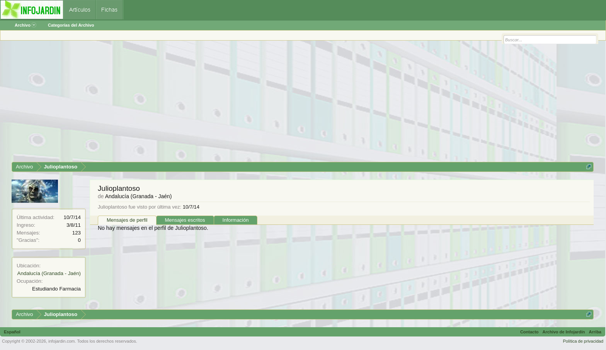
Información (236, 220)
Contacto (529, 332)
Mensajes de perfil (127, 220)
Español (12, 332)
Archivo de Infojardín (564, 332)
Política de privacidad (583, 341)
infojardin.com (61, 341)
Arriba (595, 332)
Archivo (25, 25)
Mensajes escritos (185, 220)
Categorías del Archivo (71, 25)
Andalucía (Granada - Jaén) (49, 273)
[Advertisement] (243, 104)
